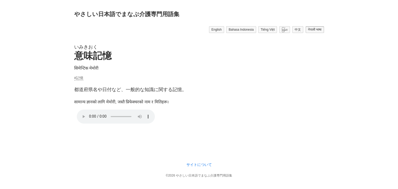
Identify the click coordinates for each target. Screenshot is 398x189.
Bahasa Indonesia (241, 29)
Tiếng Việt (268, 29)
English (216, 29)
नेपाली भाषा (314, 29)
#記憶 (79, 78)
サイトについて (199, 165)
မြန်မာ (285, 29)
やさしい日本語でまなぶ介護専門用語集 (126, 14)
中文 (298, 29)
